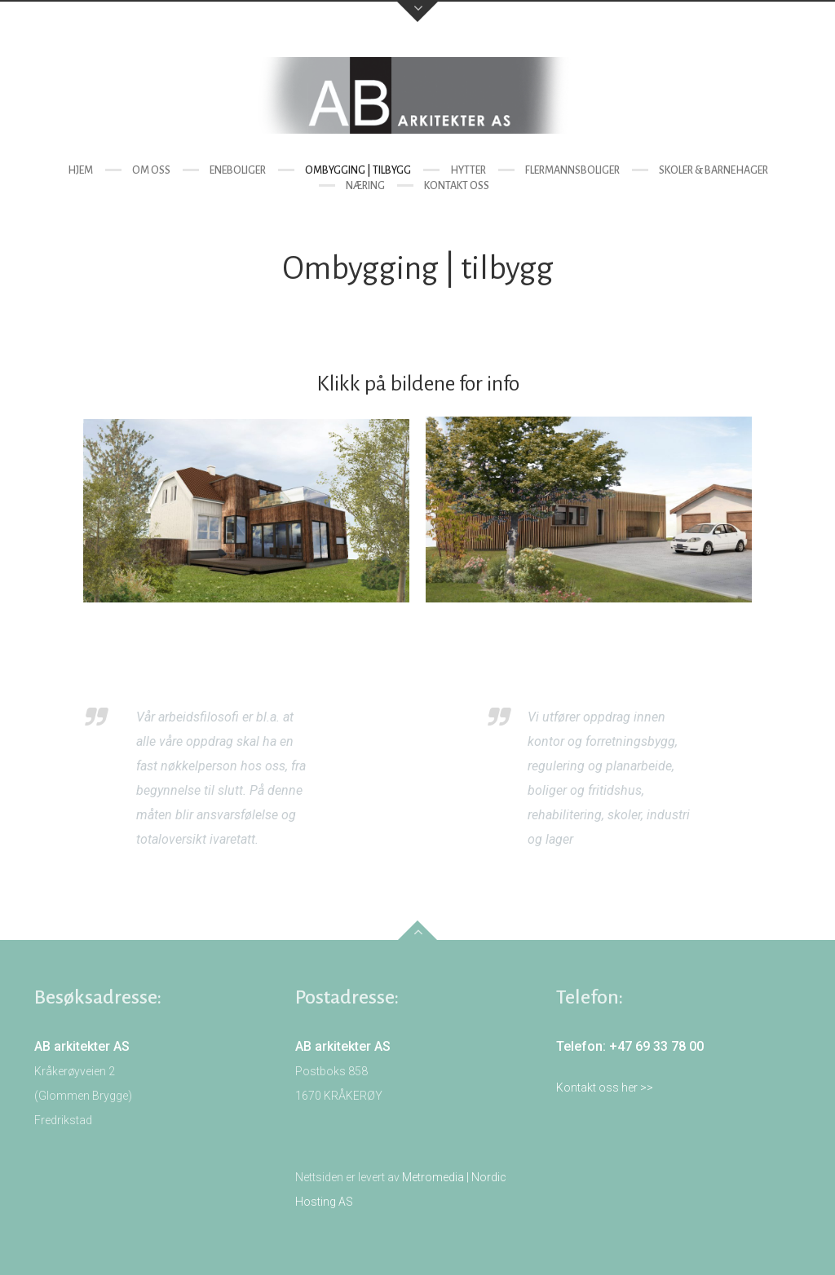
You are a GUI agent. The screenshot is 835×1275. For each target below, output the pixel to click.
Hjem (80, 170)
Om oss (151, 170)
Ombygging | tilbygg (358, 170)
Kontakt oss (456, 186)
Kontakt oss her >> (604, 1087)
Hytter (468, 170)
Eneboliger (238, 170)
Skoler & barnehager (713, 170)
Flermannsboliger (572, 170)
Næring (365, 186)
